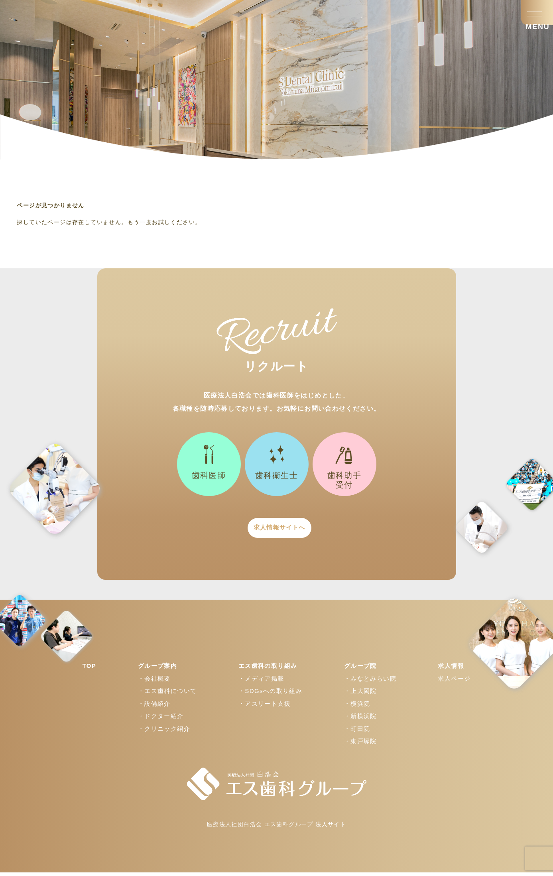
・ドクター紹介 (161, 719)
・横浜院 (357, 707)
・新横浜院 (360, 719)
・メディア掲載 (261, 682)
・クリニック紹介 (164, 732)
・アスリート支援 (264, 707)
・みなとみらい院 (370, 682)
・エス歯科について (167, 694)
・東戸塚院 (360, 744)
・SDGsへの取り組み (270, 694)
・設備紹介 (154, 707)
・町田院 (357, 732)
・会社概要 (154, 682)
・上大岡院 (360, 694)
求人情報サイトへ (276, 529)
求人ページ (454, 682)
